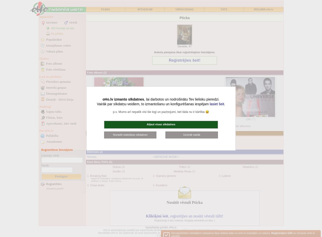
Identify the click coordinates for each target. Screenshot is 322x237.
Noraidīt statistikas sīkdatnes (130, 134)
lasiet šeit (217, 104)
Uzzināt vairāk (191, 134)
